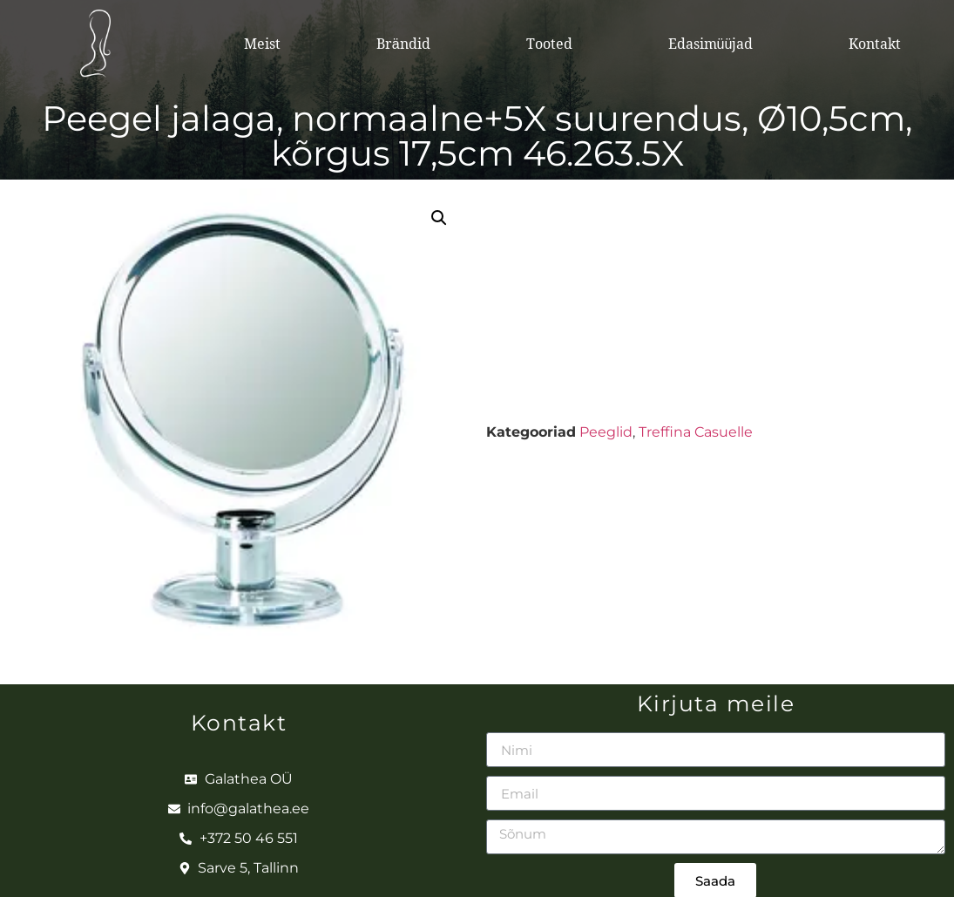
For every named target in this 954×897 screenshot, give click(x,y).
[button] (439, 218)
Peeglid (606, 432)
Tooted (549, 43)
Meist (262, 43)
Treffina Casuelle (696, 432)
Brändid (403, 43)
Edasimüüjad (711, 43)
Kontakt (875, 43)
